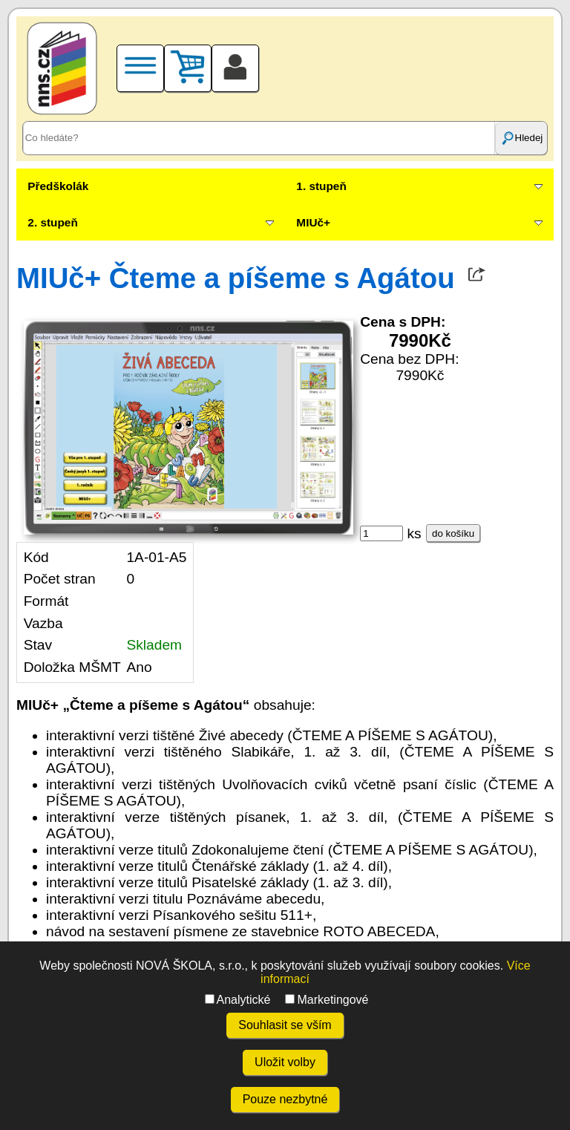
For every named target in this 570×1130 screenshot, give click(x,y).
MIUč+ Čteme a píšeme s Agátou (235, 278)
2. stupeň (52, 222)
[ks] (381, 533)
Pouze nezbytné (285, 1099)
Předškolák (57, 186)
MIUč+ (313, 222)
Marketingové (326, 999)
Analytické (238, 999)
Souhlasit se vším (284, 1025)
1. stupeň (321, 186)
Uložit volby (285, 1062)
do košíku (453, 533)
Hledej (521, 138)
